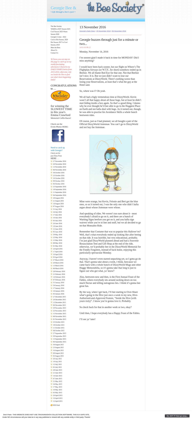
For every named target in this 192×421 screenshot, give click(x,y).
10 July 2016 (57, 218)
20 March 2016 (58, 263)
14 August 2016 (58, 204)
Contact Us (54, 53)
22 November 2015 (59, 311)
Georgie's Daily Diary (87, 31)
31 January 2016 (58, 283)
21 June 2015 (57, 373)
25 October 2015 (58, 322)
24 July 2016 (57, 212)
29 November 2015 (59, 308)
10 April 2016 (57, 254)
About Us (54, 50)
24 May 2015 (57, 384)
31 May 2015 (57, 381)
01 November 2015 (59, 319)
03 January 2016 (58, 294)
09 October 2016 (58, 181)
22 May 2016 (57, 237)
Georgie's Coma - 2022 (58, 37)
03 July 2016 (57, 221)
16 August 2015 (58, 350)
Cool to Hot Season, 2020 (59, 40)
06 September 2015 (59, 342)
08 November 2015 (59, 316)
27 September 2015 (59, 333)
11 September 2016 (59, 192)
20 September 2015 (59, 336)
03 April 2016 (57, 257)
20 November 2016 (59, 164)
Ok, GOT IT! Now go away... (177, 416)
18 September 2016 (59, 189)
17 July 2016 (57, 215)
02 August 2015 (58, 356)
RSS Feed (56, 405)
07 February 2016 (59, 280)
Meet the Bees (55, 47)
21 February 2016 (59, 274)
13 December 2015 (59, 302)
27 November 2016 (59, 161)
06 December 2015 (59, 305)
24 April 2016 (57, 249)
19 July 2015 (57, 362)
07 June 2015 (57, 378)
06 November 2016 (59, 170)
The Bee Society (56, 26)
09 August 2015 (58, 353)
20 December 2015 (59, 300)
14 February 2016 (59, 277)
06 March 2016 (58, 268)
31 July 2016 (57, 209)
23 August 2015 (58, 347)
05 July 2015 (57, 367)
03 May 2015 (57, 393)
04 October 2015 (58, 331)
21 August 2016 (58, 201)
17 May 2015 (57, 387)
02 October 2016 (58, 184)
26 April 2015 (57, 395)
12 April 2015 (57, 401)
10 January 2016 (58, 291)
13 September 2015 (59, 339)
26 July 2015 (57, 359)
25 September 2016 (59, 187)
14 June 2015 (57, 376)
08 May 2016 (57, 243)
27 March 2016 (58, 260)
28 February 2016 (59, 271)
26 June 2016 (57, 223)
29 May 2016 (57, 235)
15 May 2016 (57, 240)
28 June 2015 (57, 370)
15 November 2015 (59, 314)
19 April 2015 (57, 398)
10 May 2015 (57, 390)
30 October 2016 (58, 173)
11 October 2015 (58, 328)
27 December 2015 (59, 297)
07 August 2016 (58, 206)
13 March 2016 (58, 266)
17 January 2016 (58, 288)
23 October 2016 (58, 175)
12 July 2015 (57, 364)
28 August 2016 (58, 198)
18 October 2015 (58, 325)
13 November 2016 (59, 167)
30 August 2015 (58, 345)
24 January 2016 (58, 285)
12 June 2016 (57, 229)
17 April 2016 (57, 252)
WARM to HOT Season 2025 (60, 29)
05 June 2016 (57, 232)
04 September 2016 (59, 195)
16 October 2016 (58, 178)
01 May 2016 (57, 246)
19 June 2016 (57, 226)
